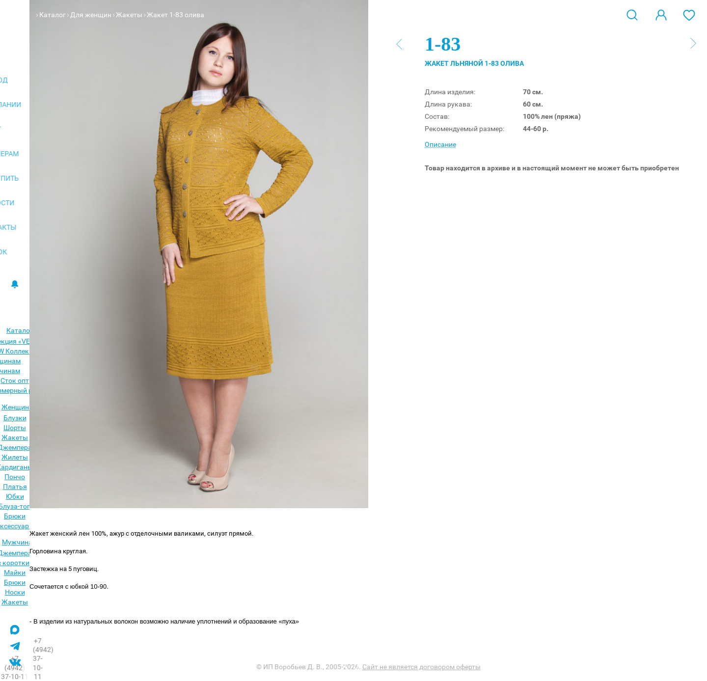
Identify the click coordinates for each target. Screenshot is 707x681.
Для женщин (90, 15)
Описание (440, 144)
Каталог (52, 15)
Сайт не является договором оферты (421, 667)
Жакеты (129, 15)
